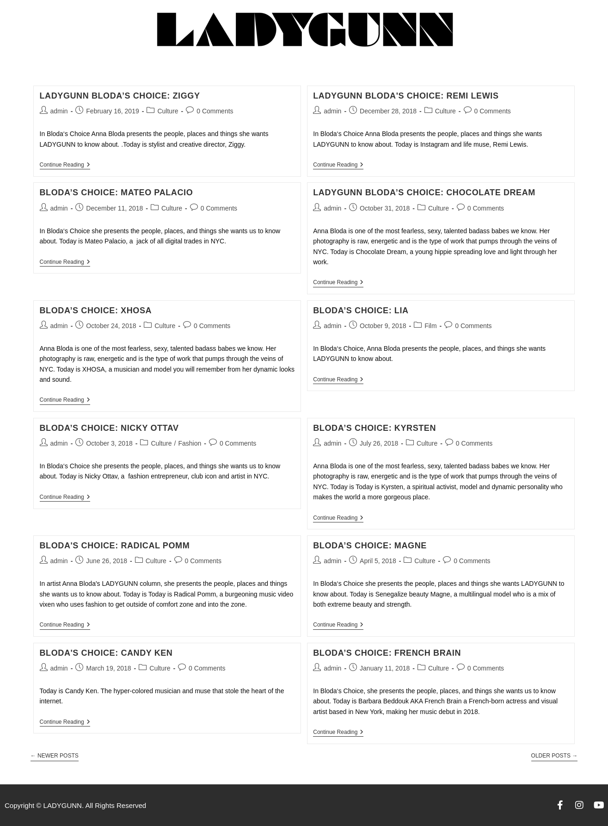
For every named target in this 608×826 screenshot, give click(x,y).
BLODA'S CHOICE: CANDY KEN (106, 653)
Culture (167, 111)
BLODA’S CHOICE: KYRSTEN (374, 428)
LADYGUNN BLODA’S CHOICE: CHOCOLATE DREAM (424, 192)
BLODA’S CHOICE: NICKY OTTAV (109, 428)
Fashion (189, 443)
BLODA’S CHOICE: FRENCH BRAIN (387, 653)
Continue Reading (65, 164)
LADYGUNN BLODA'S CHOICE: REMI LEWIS (405, 95)
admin (59, 111)
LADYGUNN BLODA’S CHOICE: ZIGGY (120, 95)
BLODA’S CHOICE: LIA (360, 310)
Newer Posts (55, 755)
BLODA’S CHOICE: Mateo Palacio (116, 192)
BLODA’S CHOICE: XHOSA (96, 310)
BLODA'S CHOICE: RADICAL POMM (115, 545)
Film (430, 325)
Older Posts (554, 755)
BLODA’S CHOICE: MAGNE (370, 545)
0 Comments (215, 111)
